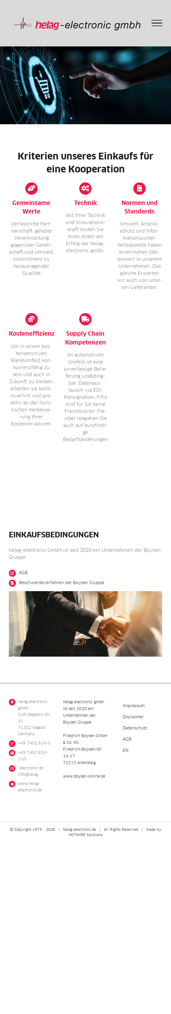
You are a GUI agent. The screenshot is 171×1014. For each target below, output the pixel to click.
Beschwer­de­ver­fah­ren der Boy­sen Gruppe (61, 583)
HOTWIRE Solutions (85, 835)
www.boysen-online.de (84, 776)
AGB (23, 573)
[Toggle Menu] (157, 23)
